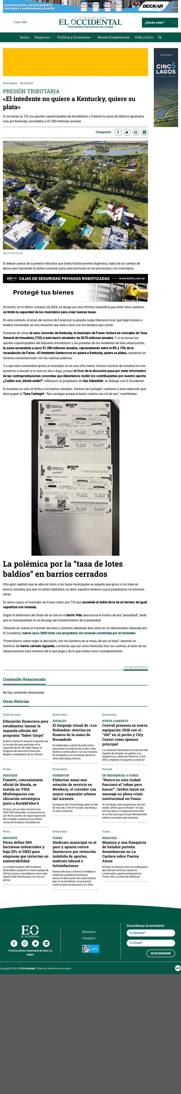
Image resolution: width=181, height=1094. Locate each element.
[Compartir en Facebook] (118, 132)
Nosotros (88, 931)
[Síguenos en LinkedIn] (46, 943)
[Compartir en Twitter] (127, 132)
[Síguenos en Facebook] (14, 943)
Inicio (24, 37)
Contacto (88, 938)
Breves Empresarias (114, 37)
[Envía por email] (135, 132)
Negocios (43, 37)
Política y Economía (74, 37)
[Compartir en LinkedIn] (144, 132)
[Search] (159, 37)
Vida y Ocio (144, 37)
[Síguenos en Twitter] (35, 943)
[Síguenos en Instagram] (24, 943)
